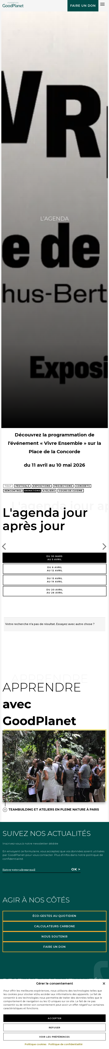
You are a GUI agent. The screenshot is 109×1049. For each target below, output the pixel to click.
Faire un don (83, 6)
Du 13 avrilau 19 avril (55, 580)
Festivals (22, 486)
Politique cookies (36, 1044)
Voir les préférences (54, 1036)
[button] (104, 983)
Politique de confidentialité (65, 1044)
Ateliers (49, 490)
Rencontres (13, 490)
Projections (63, 486)
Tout (8, 486)
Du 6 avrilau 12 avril (55, 569)
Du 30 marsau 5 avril (54, 558)
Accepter (54, 1018)
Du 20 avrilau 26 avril (54, 591)
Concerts (83, 486)
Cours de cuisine (70, 490)
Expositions (41, 486)
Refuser (54, 1027)
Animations (32, 490)
